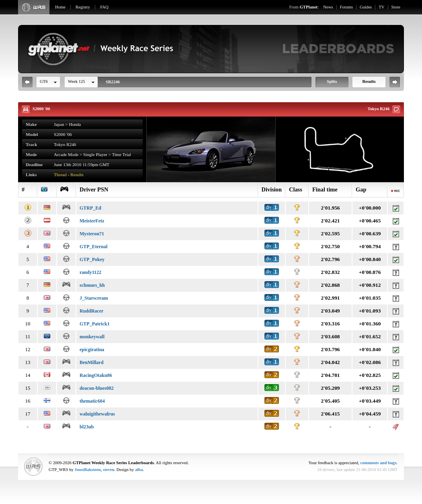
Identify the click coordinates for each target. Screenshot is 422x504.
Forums (346, 7)
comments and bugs (378, 463)
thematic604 (92, 401)
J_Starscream (94, 298)
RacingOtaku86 (96, 375)
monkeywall (92, 336)
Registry (83, 7)
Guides (366, 7)
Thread (60, 174)
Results (368, 81)
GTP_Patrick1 (95, 324)
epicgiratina (92, 349)
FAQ (104, 7)
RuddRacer (91, 311)
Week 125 (76, 81)
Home (60, 7)
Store (396, 7)
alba (139, 469)
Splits (332, 81)
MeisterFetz (92, 221)
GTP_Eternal (93, 246)
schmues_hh (92, 285)
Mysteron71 (92, 234)
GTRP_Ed (90, 208)
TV (381, 7)
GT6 (44, 81)
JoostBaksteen (88, 469)
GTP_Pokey (92, 259)
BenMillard (91, 362)
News (328, 7)
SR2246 (113, 82)
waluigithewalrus (97, 414)
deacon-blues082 (97, 388)
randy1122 (90, 272)
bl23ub (87, 427)
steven (108, 469)
